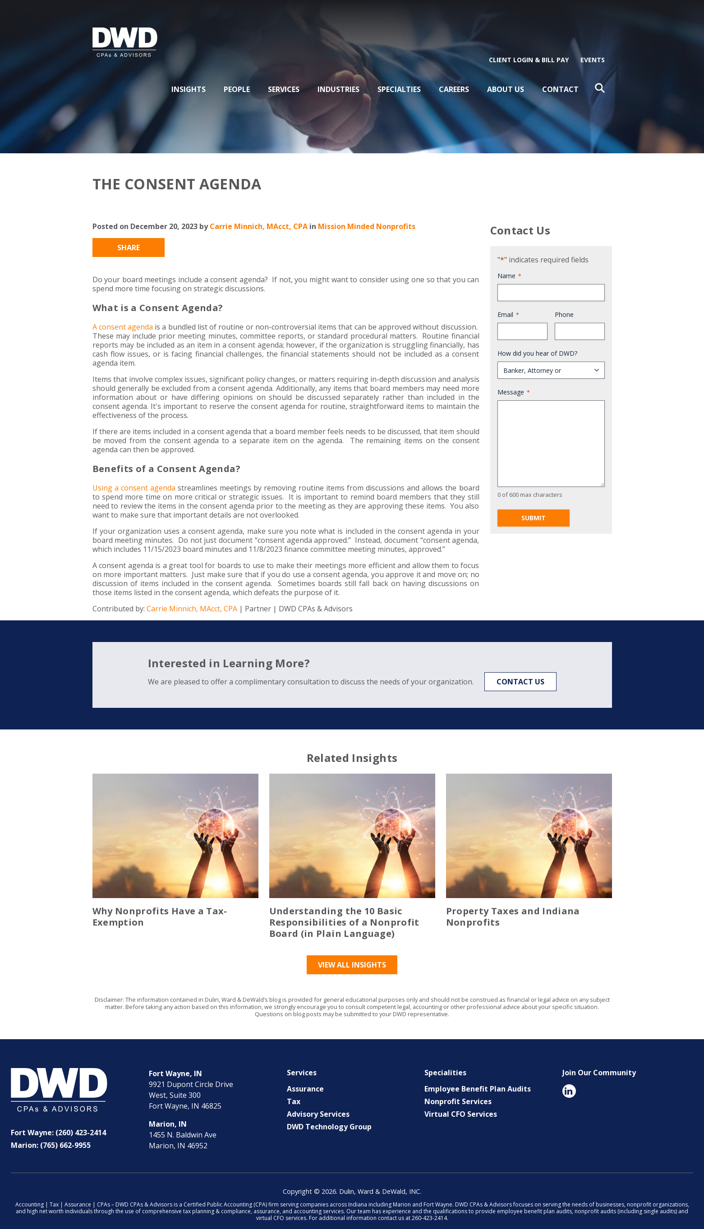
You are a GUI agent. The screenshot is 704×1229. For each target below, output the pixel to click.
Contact (560, 77)
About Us (505, 77)
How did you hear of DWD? (537, 341)
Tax (293, 1089)
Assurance (305, 1076)
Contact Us (520, 669)
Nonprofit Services (458, 1089)
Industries (338, 77)
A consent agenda (122, 315)
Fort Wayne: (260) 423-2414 (58, 1120)
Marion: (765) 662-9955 (51, 1132)
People (237, 77)
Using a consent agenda (133, 476)
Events (592, 47)
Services (283, 77)
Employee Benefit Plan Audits (477, 1076)
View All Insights (352, 953)
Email (508, 302)
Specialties (399, 77)
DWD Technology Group (329, 1114)
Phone (564, 302)
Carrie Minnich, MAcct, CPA (259, 214)
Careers (454, 77)
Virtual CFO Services (460, 1101)
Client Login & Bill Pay (529, 47)
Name (509, 263)
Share (128, 235)
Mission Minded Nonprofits (366, 214)
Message (513, 380)
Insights (188, 77)
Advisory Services (318, 1101)
